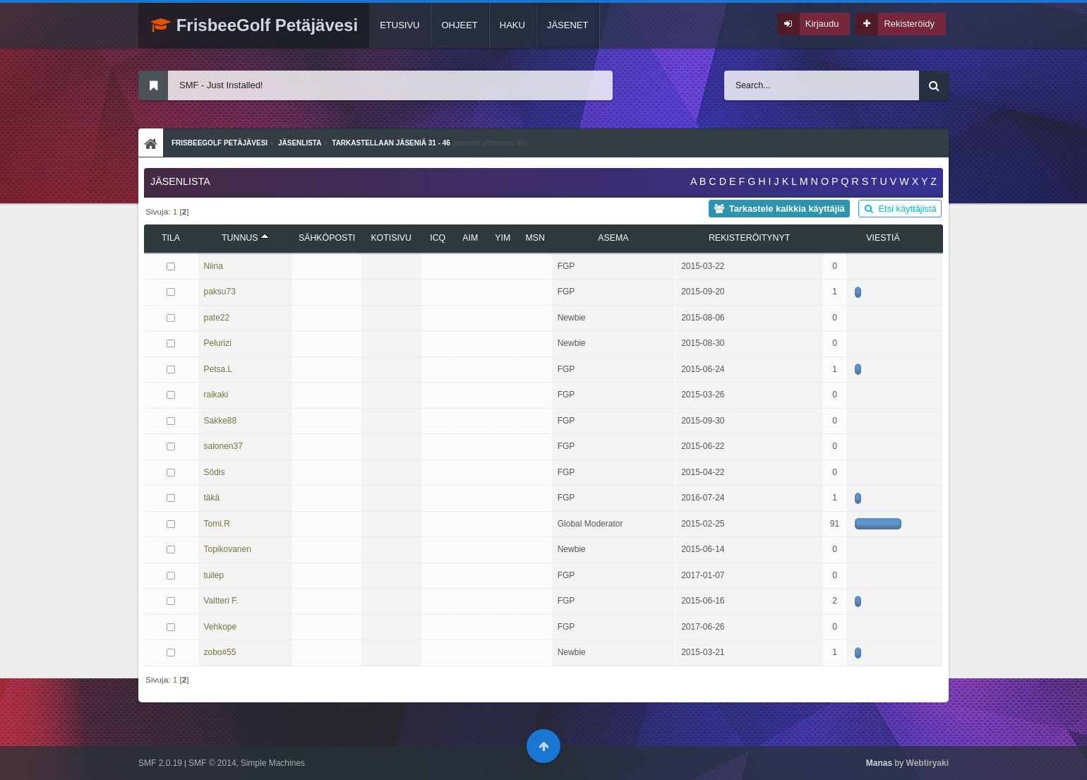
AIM (470, 238)
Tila (171, 238)
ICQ (437, 238)
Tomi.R (217, 524)
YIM (502, 238)
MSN (534, 238)
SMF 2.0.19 (160, 763)
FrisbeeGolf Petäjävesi (254, 25)
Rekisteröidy (909, 23)
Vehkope (220, 627)
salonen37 (223, 446)
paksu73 (220, 291)
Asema (613, 238)
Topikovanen (227, 549)
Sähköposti (327, 238)
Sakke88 (220, 421)
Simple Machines (273, 763)
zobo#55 (220, 652)
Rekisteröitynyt (749, 238)
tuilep (214, 575)
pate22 (217, 318)
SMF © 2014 (212, 763)
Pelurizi (218, 343)
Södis (214, 472)
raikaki (216, 395)
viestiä (882, 238)
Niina (213, 266)
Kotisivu (391, 238)
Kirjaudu (822, 23)
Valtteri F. (221, 601)
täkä (212, 498)
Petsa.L (218, 369)
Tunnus (245, 238)
